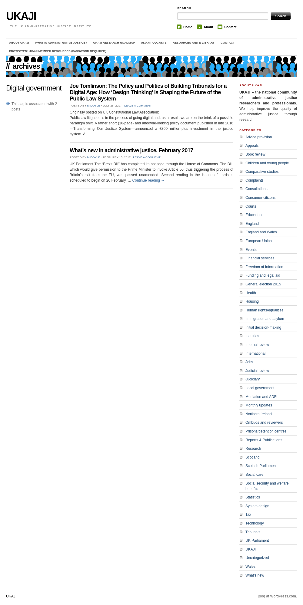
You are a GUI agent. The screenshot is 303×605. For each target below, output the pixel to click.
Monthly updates (258, 405)
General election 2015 (263, 284)
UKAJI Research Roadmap (114, 42)
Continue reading (148, 180)
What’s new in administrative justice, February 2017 (131, 150)
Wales (250, 566)
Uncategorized (257, 558)
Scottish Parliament (261, 466)
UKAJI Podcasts (154, 42)
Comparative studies (261, 171)
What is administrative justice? (61, 42)
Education (253, 215)
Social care (254, 474)
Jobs (249, 362)
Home (187, 27)
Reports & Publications (263, 440)
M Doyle (93, 105)
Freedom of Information (264, 267)
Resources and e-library (194, 42)
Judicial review (257, 371)
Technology (254, 523)
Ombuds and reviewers (264, 422)
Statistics (252, 497)
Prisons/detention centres (265, 431)
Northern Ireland (258, 414)
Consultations (256, 189)
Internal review (257, 345)
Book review (255, 154)
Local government (259, 388)
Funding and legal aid (262, 275)
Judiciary (252, 379)
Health (250, 293)
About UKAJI (19, 42)
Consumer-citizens (260, 198)
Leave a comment (138, 105)
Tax (248, 514)
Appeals (251, 145)
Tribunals (252, 532)
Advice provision (258, 137)
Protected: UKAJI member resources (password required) (57, 51)
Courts (250, 206)
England (252, 224)
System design (257, 506)
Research (253, 448)
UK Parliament (257, 540)
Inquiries (252, 336)
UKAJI (21, 16)
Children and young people (267, 163)
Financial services (259, 258)
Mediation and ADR (261, 397)
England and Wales (261, 232)
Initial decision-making (263, 327)
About (208, 27)
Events (251, 250)
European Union (258, 241)
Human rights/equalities (264, 310)
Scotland (252, 457)
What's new (254, 575)
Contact (230, 27)
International (255, 353)
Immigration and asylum (264, 319)
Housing (252, 301)
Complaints (254, 180)
